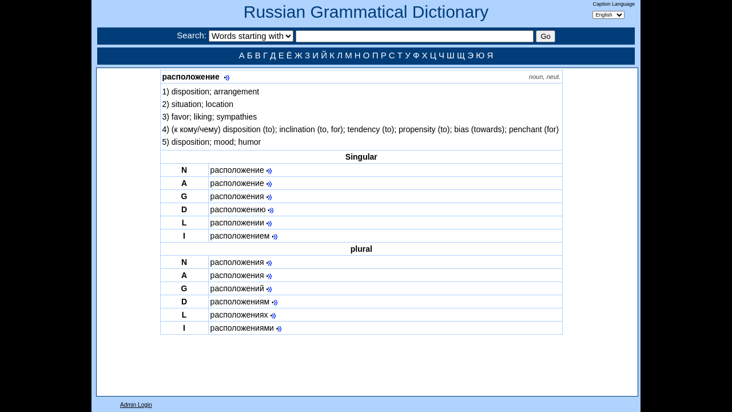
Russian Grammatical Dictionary (366, 11)
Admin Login (136, 405)
